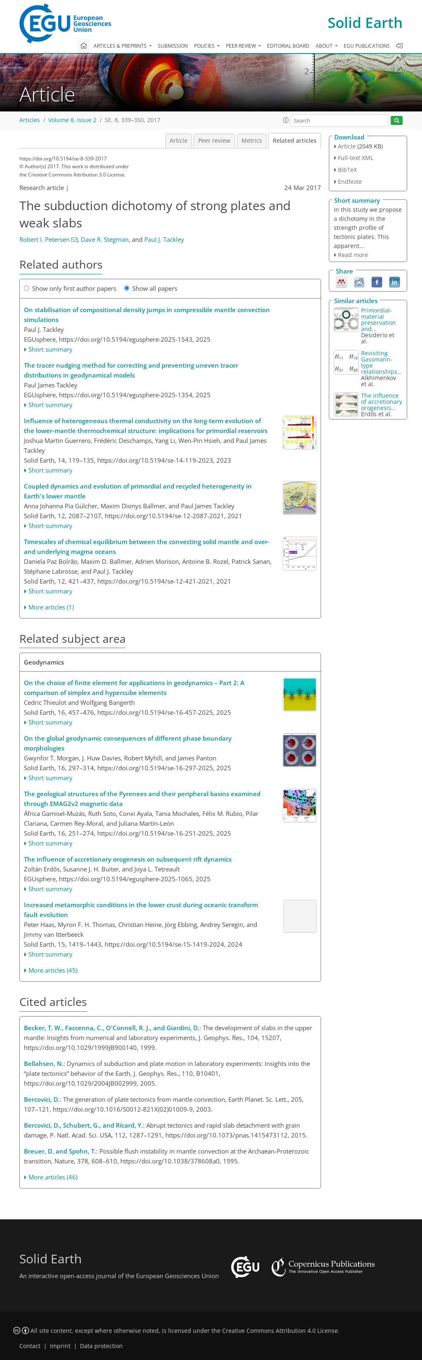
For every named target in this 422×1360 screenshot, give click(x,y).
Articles (29, 120)
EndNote (350, 181)
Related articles (294, 140)
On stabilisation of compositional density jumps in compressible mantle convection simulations (147, 315)
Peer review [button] (241, 45)
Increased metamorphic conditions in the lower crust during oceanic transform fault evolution (141, 910)
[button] (286, 120)
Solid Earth (365, 22)
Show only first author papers (70, 288)
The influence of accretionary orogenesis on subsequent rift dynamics (128, 859)
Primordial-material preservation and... (378, 319)
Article (179, 140)
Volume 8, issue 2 (72, 120)
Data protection (101, 1346)
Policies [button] (205, 45)
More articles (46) (52, 1177)
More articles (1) (51, 607)
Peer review (214, 140)
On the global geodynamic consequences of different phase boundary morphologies (128, 743)
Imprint (60, 1346)
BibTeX (347, 170)
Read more (353, 255)
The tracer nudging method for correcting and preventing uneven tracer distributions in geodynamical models (131, 370)
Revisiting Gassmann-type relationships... (381, 362)
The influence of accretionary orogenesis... (381, 402)
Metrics (251, 140)
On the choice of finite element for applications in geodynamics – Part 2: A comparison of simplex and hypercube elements (134, 688)
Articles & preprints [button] (121, 45)
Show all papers (150, 288)
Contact (29, 1346)
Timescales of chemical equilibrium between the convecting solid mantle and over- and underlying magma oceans (147, 547)
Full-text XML (355, 158)
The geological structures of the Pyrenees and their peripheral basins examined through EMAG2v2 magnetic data (142, 799)
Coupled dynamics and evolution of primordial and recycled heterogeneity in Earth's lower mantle (138, 491)
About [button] (325, 45)
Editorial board (288, 45)
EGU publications (367, 45)
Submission (173, 45)
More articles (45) (52, 970)
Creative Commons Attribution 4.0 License (280, 1331)
